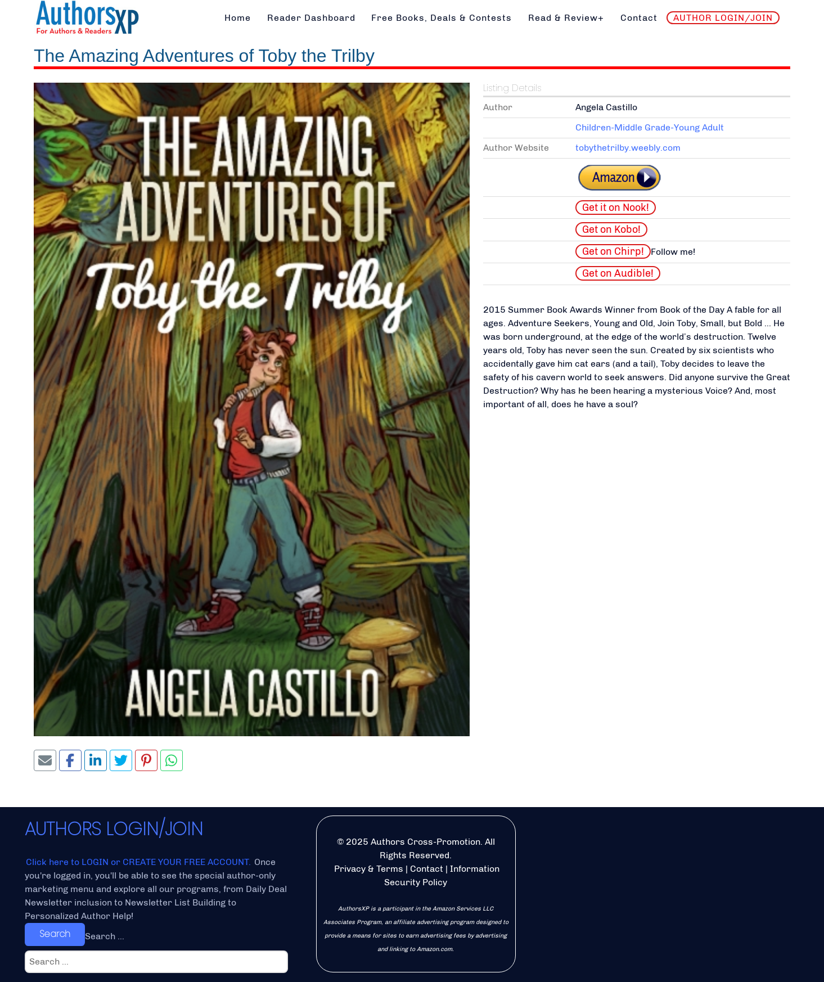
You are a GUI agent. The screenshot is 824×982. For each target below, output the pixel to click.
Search (54, 933)
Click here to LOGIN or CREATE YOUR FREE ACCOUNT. (139, 862)
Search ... (104, 936)
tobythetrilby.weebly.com (628, 147)
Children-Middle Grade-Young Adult (649, 127)
